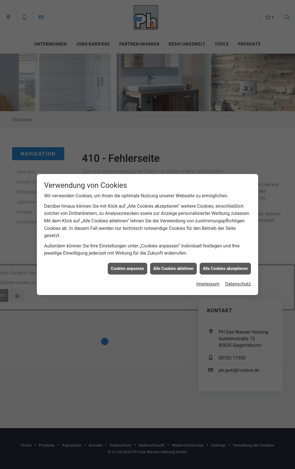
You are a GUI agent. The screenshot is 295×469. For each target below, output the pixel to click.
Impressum (208, 279)
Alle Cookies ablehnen (173, 263)
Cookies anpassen (127, 263)
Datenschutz (238, 279)
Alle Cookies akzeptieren (225, 263)
